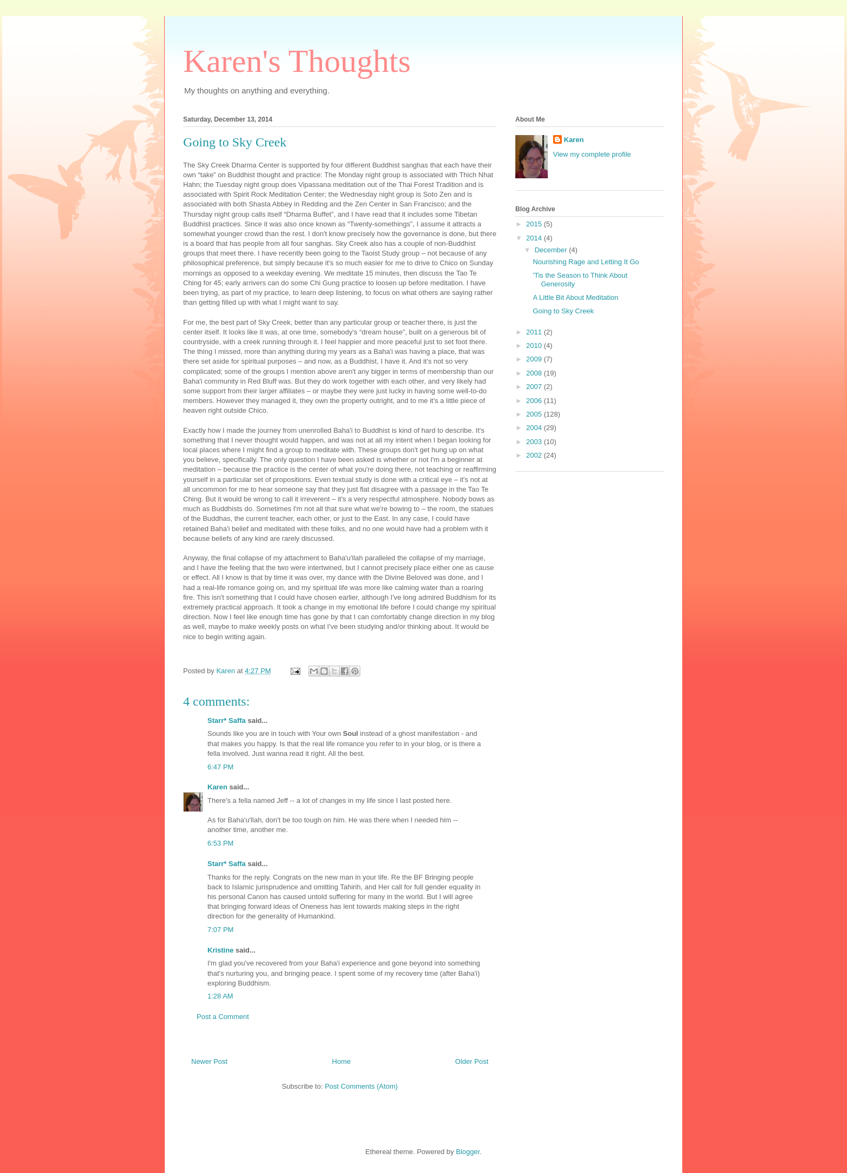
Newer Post (209, 1061)
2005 (535, 414)
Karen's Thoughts (297, 61)
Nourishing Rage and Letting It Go (586, 262)
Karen (217, 787)
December (552, 250)
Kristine (220, 950)
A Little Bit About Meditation (575, 297)
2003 (535, 442)
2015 (535, 224)
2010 (535, 345)
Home (341, 1061)
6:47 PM (220, 767)
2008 (535, 373)
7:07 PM (220, 930)
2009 (535, 359)
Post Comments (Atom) (361, 1086)
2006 (535, 401)
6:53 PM (220, 843)
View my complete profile (592, 154)
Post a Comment (223, 1017)
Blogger (468, 1152)
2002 (535, 455)
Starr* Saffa (226, 720)
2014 (535, 238)
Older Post (471, 1061)
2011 (535, 332)
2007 (535, 387)
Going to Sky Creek (563, 311)
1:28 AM (220, 996)
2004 (535, 428)
